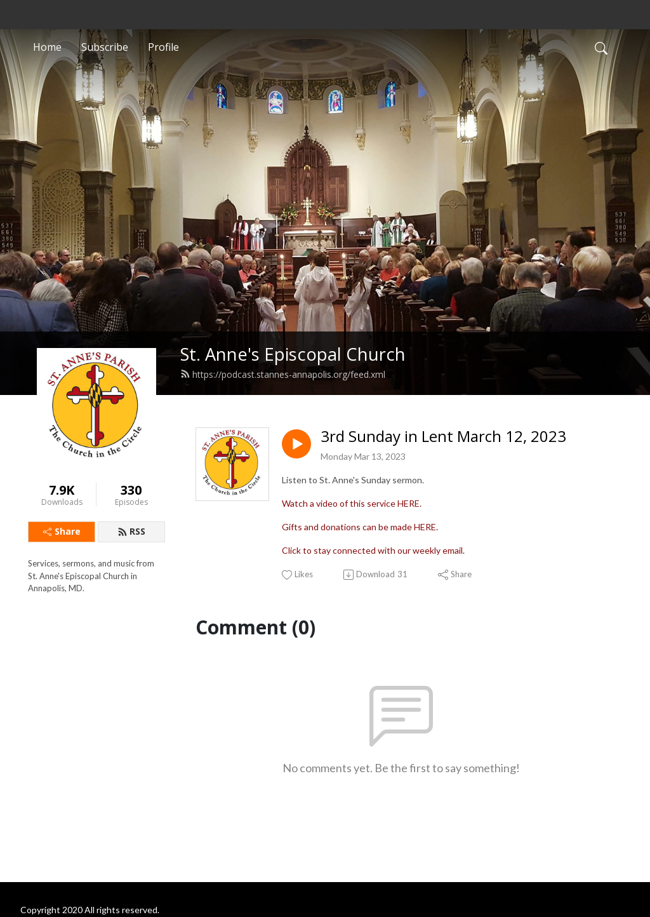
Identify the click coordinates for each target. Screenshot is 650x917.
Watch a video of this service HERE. (351, 503)
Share (62, 531)
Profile (163, 47)
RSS (131, 531)
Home (47, 47)
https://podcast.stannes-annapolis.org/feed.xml (282, 374)
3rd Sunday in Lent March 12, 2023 (443, 436)
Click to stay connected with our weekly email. (373, 550)
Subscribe (104, 47)
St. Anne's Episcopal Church (293, 354)
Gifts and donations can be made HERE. (360, 526)
